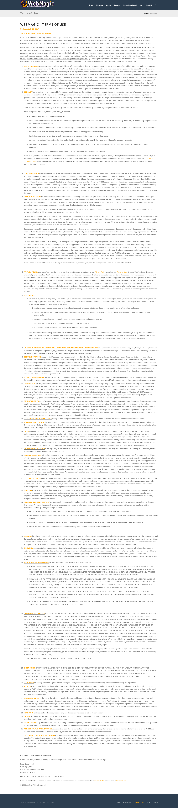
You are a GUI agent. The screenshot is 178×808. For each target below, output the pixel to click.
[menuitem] (91, 5)
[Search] (155, 5)
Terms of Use (29, 13)
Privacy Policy (100, 272)
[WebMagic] (37, 5)
